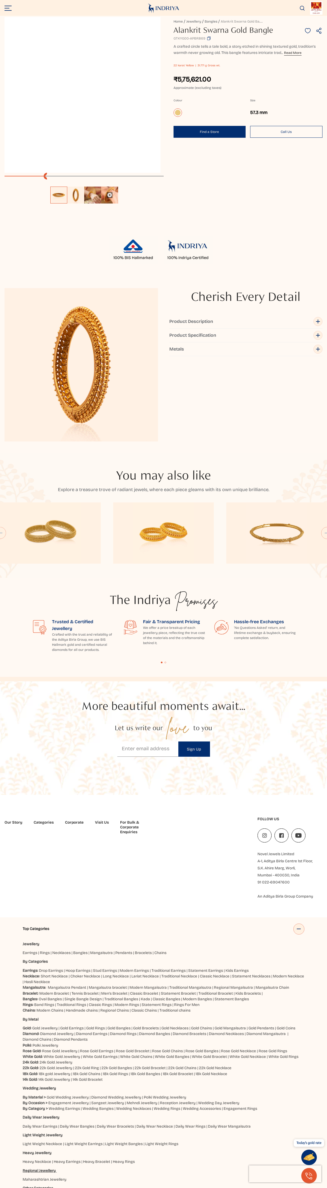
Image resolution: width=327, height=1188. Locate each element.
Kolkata (81, 1158)
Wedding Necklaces (133, 1034)
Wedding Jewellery (39, 1014)
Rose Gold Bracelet (133, 977)
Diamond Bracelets (189, 960)
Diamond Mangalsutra (266, 960)
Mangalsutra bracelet (108, 913)
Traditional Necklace (179, 902)
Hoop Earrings (78, 896)
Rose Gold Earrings (96, 977)
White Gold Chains (136, 983)
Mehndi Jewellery (142, 1029)
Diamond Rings (123, 960)
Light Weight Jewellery (42, 1061)
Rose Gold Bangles (201, 977)
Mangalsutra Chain (272, 913)
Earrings (30, 879)
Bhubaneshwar (139, 1146)
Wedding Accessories (202, 1034)
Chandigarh (188, 1146)
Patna (200, 1158)
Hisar (183, 1152)
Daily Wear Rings (190, 1052)
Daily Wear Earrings (40, 1052)
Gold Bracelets (146, 954)
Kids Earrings (237, 896)
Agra (27, 1146)
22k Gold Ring (87, 994)
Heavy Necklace (37, 1088)
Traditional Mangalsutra (190, 913)
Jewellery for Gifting (176, 1123)
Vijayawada (63, 1163)
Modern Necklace (288, 902)
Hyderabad (216, 1152)
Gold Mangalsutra (230, 954)
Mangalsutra (101, 879)
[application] (83, 95)
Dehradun (32, 1152)
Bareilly (96, 1146)
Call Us (286, 132)
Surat (28, 1163)
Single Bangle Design (83, 925)
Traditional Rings (71, 931)
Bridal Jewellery (73, 1123)
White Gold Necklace (247, 983)
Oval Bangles (50, 925)
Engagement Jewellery (68, 1029)
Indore (234, 1152)
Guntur (115, 1152)
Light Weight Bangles (124, 1070)
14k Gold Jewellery (54, 1005)
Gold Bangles (119, 954)
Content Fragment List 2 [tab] (165, 577)
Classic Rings (100, 931)
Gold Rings (95, 954)
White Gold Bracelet (209, 983)
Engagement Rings (240, 1034)
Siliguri (287, 1158)
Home (178, 21)
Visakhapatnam (91, 1163)
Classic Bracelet (144, 919)
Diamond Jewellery (56, 960)
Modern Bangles (197, 925)
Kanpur (46, 1158)
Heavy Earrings (67, 1088)
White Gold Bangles (172, 983)
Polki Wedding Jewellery (165, 1023)
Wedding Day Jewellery (218, 1029)
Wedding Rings (167, 1034)
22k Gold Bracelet (150, 994)
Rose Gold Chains (167, 977)
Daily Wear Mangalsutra (229, 1052)
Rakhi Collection (143, 1123)
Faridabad (64, 1152)
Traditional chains (174, 936)
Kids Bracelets (248, 919)
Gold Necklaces (175, 954)
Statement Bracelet (178, 919)
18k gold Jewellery (54, 999)
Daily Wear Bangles (77, 1052)
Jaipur (247, 1152)
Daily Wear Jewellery (41, 1043)
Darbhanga (277, 1146)
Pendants (123, 879)
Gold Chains (201, 954)
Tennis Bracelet (85, 919)
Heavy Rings (124, 1088)
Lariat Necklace (145, 902)
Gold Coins (286, 954)
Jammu (281, 1152)
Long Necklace (116, 902)
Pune (232, 1158)
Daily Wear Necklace (155, 1052)
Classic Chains (144, 936)
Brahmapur (166, 1146)
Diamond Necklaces (226, 960)
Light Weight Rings (161, 1070)
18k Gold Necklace (211, 999)
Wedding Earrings (64, 1034)
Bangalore (114, 1146)
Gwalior (150, 1152)
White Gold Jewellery (62, 983)
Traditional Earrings (168, 896)
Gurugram (132, 1152)
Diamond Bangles (154, 960)
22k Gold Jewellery (56, 994)
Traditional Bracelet (215, 919)
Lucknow (98, 1158)
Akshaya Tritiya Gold (108, 1123)
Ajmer (63, 1146)
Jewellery (193, 21)
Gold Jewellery (45, 954)
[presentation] (285, 1173)
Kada (145, 925)
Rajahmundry (252, 1158)
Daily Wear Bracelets (115, 1052)
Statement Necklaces (251, 902)
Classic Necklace (214, 902)
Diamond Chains (37, 965)
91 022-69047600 (273, 796)
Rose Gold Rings (273, 977)
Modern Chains (49, 936)
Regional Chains (114, 936)
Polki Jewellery (45, 971)
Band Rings (44, 931)
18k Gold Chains (86, 999)
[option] (58, 195)
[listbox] (84, 192)
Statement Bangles (232, 925)
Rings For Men (187, 931)
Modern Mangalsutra (148, 913)
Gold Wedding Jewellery (68, 1023)
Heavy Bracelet (96, 1088)
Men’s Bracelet (114, 919)
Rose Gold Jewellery (59, 977)
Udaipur (43, 1163)
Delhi (48, 1152)
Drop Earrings (51, 896)
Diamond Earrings (91, 960)
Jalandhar (264, 1152)
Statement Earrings (205, 896)
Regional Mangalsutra (233, 913)
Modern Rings (126, 931)
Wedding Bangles (98, 1034)
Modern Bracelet (54, 919)
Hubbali (196, 1152)
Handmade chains (82, 936)
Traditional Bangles (121, 925)
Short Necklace (54, 902)
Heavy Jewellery (37, 1079)
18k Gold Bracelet (178, 999)
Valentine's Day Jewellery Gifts (224, 1123)
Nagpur (173, 1158)
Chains (160, 879)
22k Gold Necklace (215, 994)
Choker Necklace (85, 902)
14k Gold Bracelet (88, 1005)
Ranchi (272, 1158)
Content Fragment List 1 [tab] (162, 577)
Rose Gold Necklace (238, 977)
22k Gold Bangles (116, 994)
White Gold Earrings (100, 983)
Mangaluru (137, 1158)
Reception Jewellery (178, 1029)
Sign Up (194, 663)
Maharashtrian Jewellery (44, 1105)
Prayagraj (217, 1158)
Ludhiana (117, 1158)
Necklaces (61, 879)
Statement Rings (157, 931)
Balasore (79, 1146)
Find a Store (209, 132)
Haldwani (168, 1152)
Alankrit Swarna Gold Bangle (243, 21)
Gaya (80, 1152)
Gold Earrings (72, 954)
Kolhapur (64, 1158)
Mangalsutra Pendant (67, 913)
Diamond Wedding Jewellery (116, 1023)
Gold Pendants (261, 954)
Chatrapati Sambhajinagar (225, 1146)
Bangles (211, 21)
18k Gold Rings (115, 999)
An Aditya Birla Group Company (285, 810)
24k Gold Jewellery (56, 988)
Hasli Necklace (37, 908)
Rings (45, 879)
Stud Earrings (105, 896)
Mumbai (157, 1158)
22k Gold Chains (182, 994)
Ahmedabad (44, 1146)
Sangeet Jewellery (107, 1029)
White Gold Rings (283, 983)
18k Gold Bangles (145, 999)
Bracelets (143, 879)
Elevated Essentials (40, 1123)
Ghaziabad (96, 1152)
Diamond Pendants (71, 965)
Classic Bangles (166, 925)
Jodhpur (30, 1158)
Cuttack (258, 1146)
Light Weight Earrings (84, 1070)
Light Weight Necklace (42, 1070)
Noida (187, 1158)
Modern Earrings (134, 896)
